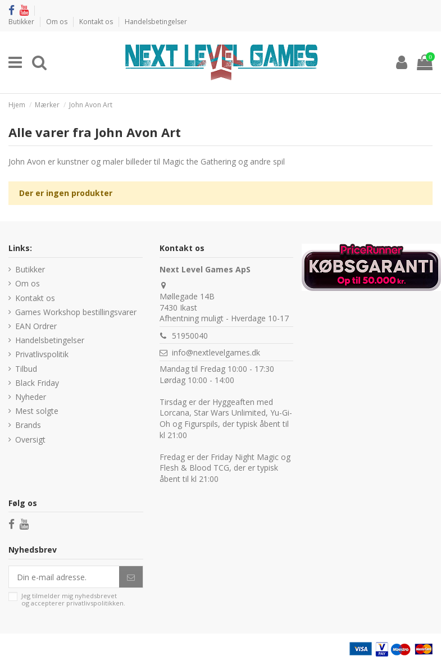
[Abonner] (131, 576)
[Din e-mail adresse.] (64, 576)
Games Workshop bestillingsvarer (76, 312)
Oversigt (30, 439)
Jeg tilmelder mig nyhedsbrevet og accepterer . (73, 599)
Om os (57, 21)
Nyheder (30, 396)
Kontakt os (97, 21)
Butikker (22, 21)
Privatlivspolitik (42, 354)
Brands (28, 425)
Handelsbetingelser (156, 21)
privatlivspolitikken (95, 603)
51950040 (190, 335)
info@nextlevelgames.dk (216, 352)
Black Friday (37, 382)
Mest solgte (36, 411)
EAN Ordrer (36, 326)
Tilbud (26, 368)
